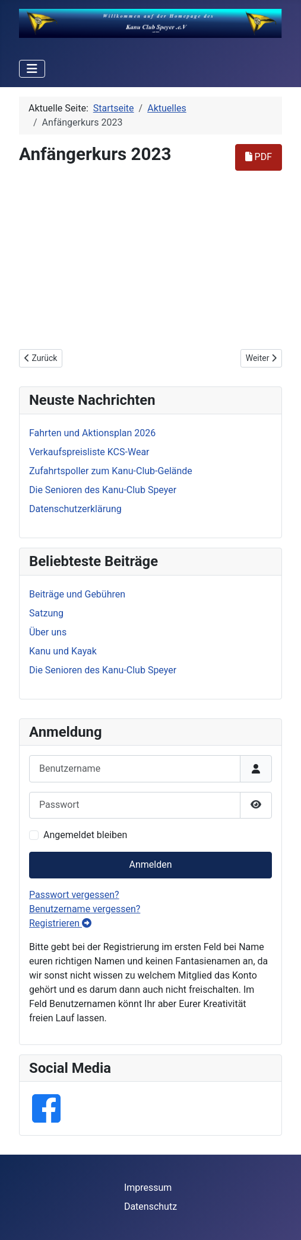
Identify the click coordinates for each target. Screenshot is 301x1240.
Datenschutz (150, 1206)
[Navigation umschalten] (32, 69)
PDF (258, 156)
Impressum (148, 1187)
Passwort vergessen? (74, 894)
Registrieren (60, 923)
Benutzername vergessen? (84, 909)
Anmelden (150, 864)
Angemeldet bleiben (85, 834)
